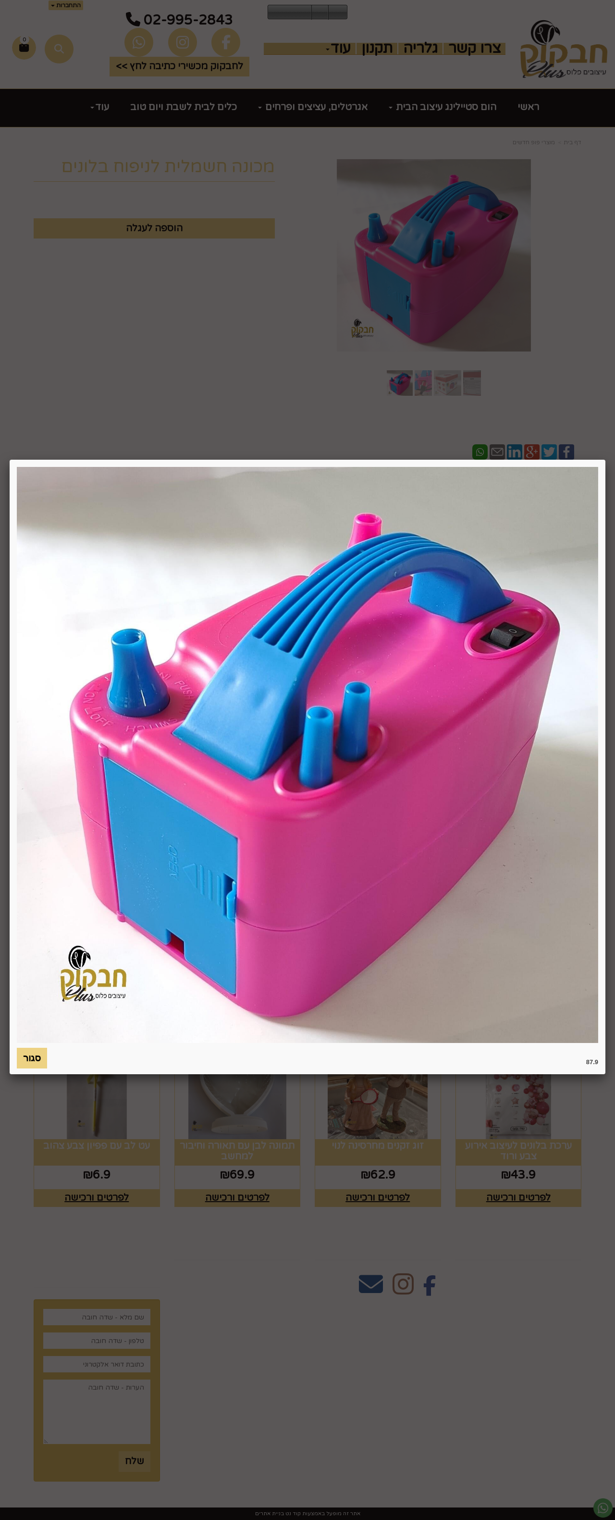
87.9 (592, 1062)
